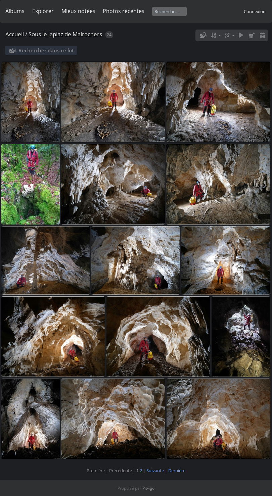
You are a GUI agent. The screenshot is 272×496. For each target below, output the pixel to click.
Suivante (155, 470)
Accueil (14, 34)
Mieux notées (78, 11)
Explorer (43, 11)
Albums (15, 11)
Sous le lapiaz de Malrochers (65, 34)
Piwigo (148, 488)
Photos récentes (123, 11)
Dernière (176, 470)
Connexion (255, 11)
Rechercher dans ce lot (46, 50)
